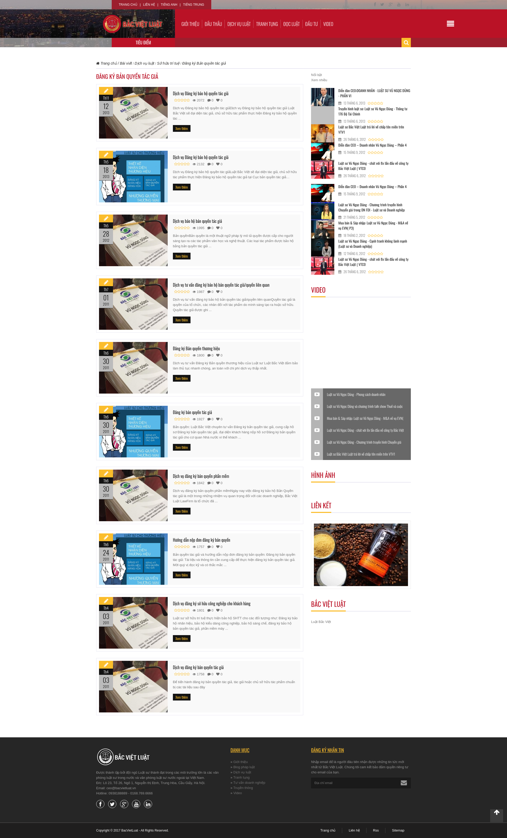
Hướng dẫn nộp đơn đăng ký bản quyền (201, 540)
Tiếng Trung (193, 4)
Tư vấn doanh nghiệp (249, 783)
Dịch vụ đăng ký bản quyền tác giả (198, 667)
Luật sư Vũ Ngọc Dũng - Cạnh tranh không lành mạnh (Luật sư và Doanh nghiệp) (372, 243)
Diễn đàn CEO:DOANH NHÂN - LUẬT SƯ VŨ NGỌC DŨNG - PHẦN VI (374, 93)
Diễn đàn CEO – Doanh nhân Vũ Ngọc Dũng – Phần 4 (372, 145)
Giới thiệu (190, 23)
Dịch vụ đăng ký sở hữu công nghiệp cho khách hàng (211, 603)
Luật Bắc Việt (321, 622)
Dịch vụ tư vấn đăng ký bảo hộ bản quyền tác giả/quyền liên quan (221, 285)
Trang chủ (128, 4)
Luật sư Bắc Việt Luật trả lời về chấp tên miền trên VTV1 (371, 129)
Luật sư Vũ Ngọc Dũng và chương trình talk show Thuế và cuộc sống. (365, 406)
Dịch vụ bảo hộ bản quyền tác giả (197, 221)
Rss (376, 830)
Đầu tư (311, 23)
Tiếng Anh (169, 4)
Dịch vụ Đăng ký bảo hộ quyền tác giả (200, 93)
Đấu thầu (213, 23)
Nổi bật (316, 75)
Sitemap (398, 830)
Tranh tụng (267, 23)
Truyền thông (243, 788)
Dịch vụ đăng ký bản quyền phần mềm (201, 476)
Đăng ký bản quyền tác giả (192, 412)
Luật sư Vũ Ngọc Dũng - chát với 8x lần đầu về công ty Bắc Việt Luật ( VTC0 (373, 165)
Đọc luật (291, 23)
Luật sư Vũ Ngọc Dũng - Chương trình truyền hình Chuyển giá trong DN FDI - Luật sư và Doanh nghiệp (371, 207)
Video (328, 23)
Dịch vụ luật (239, 23)
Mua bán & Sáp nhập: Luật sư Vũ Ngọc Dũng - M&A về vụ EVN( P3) (373, 225)
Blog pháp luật (244, 767)
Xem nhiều (319, 80)
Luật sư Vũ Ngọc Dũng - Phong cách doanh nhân (356, 394)
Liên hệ (149, 4)
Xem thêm (181, 128)
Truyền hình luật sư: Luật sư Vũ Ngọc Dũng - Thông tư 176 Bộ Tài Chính (372, 111)
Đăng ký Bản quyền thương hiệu (196, 348)
